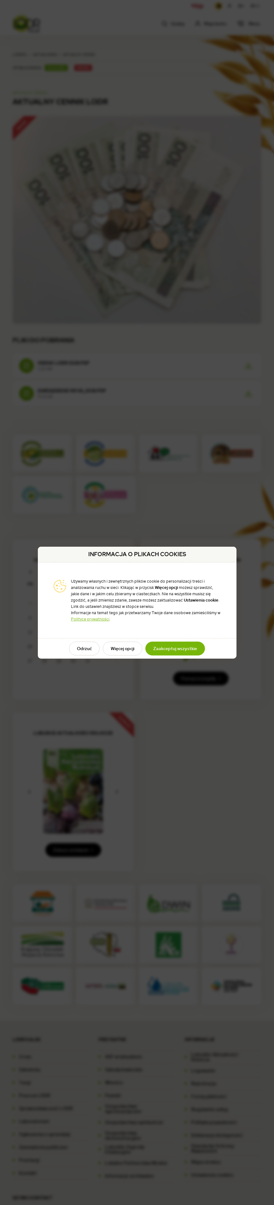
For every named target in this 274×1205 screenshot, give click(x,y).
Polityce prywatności (90, 619)
